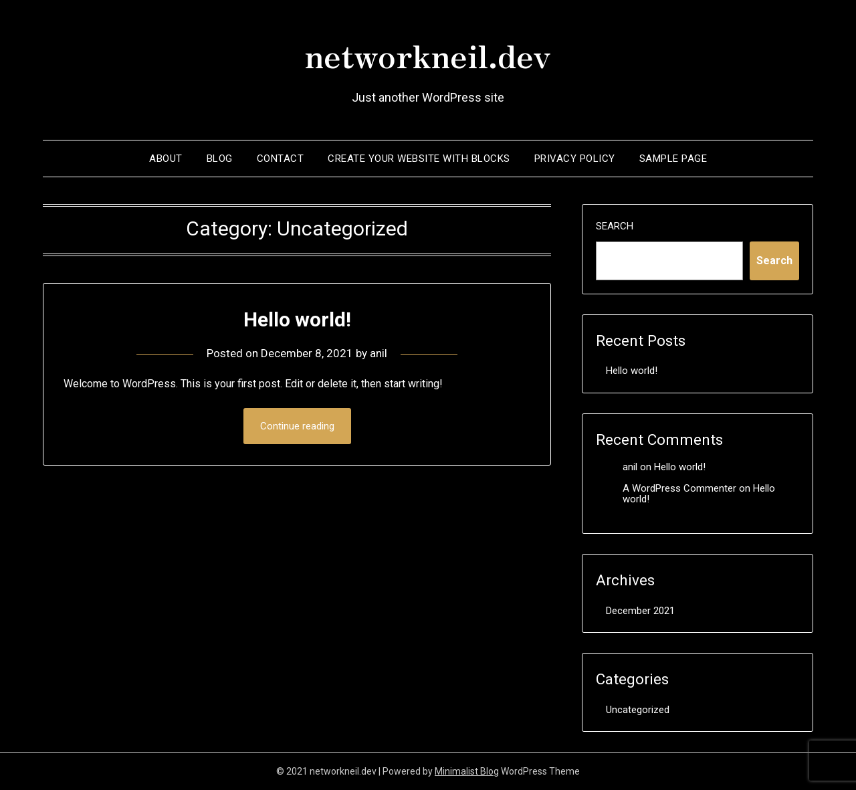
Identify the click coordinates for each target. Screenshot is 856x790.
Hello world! (297, 319)
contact (280, 159)
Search (614, 226)
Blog (220, 159)
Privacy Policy (574, 159)
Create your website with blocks (419, 159)
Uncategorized (637, 710)
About (166, 159)
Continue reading (297, 426)
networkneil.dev (428, 54)
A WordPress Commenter (679, 488)
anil (378, 353)
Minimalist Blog (467, 771)
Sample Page (673, 159)
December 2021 (640, 611)
